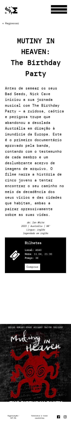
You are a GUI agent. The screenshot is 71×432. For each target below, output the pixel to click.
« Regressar (10, 23)
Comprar (32, 267)
